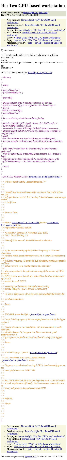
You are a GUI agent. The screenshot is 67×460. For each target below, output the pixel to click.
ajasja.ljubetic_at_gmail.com (43, 352)
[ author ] (56, 43)
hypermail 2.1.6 (31, 456)
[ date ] (30, 43)
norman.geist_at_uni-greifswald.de (44, 177)
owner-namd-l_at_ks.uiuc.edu (25, 222)
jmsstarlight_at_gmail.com (40, 72)
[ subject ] (47, 43)
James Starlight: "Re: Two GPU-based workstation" (41, 30)
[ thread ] (38, 43)
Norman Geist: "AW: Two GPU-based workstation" (37, 38)
